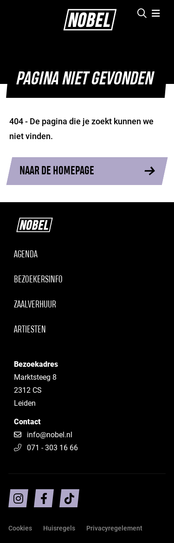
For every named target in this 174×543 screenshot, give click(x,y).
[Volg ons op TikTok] (69, 498)
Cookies (20, 528)
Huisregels (59, 528)
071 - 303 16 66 (46, 447)
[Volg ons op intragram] (18, 498)
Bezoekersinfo (38, 279)
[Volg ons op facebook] (44, 498)
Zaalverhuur (35, 304)
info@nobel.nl (49, 434)
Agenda (26, 254)
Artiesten (30, 330)
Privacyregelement (114, 528)
